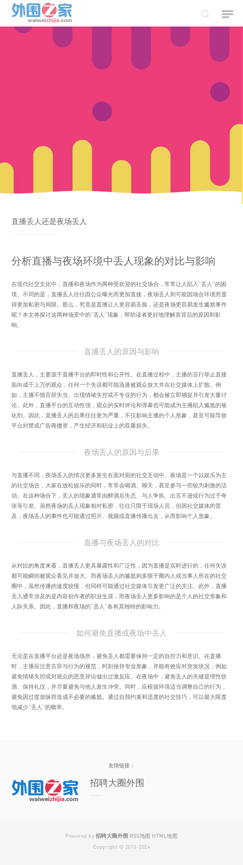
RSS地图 (140, 835)
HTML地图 (165, 835)
